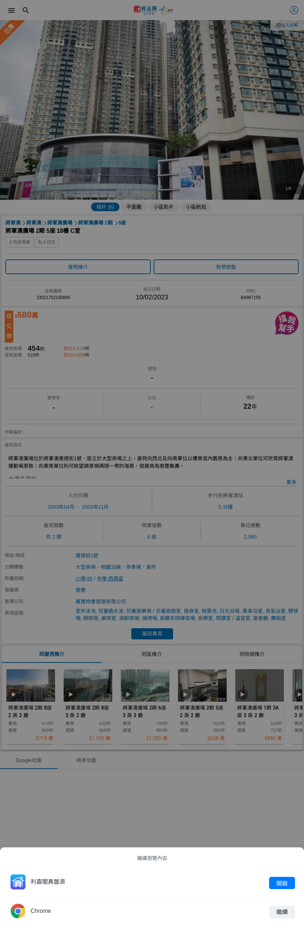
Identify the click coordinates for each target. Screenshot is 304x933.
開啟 (282, 883)
